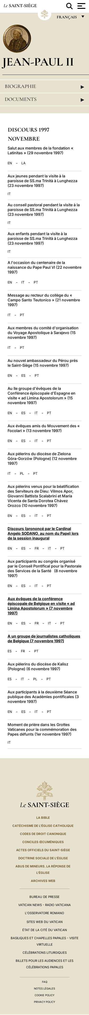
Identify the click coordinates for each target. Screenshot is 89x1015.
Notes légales (44, 988)
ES (23, 375)
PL (22, 473)
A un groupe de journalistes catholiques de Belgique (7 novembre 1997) (44, 638)
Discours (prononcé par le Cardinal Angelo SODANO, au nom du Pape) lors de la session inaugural (43, 533)
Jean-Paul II (38, 61)
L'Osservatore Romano (44, 913)
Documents (44, 99)
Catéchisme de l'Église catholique (43, 826)
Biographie (44, 86)
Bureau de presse (44, 897)
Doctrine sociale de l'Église (43, 858)
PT (36, 282)
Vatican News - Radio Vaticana (44, 905)
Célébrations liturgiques (45, 952)
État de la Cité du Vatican (44, 930)
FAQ (44, 982)
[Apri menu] (80, 6)
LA (23, 163)
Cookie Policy (44, 995)
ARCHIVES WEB (43, 881)
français (67, 18)
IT (9, 194)
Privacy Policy (44, 1002)
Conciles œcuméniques (43, 842)
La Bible (43, 817)
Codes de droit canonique (43, 834)
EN (10, 163)
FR (37, 548)
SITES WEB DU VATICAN (45, 922)
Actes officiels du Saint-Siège (43, 850)
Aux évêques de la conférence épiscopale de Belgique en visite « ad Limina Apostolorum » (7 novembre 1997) (41, 605)
